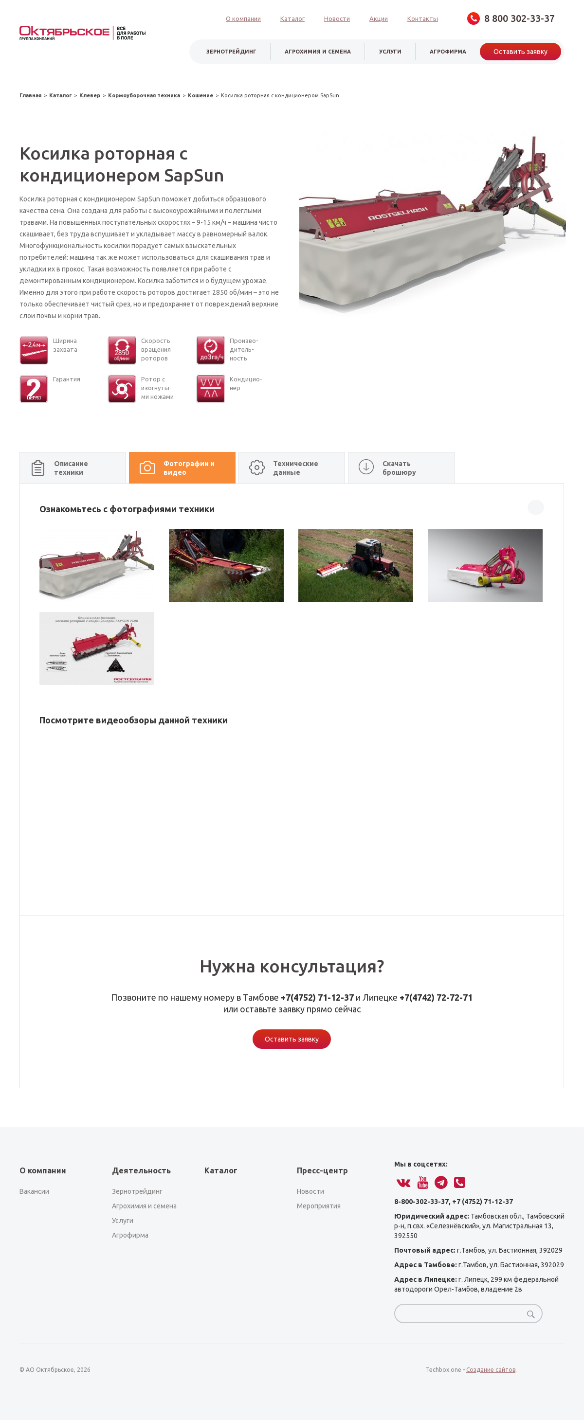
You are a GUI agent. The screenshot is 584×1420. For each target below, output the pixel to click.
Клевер (89, 95)
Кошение (200, 95)
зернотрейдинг (231, 51)
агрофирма (448, 51)
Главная (30, 95)
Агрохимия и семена (318, 51)
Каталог (60, 95)
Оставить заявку (520, 51)
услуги (390, 51)
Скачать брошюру (399, 468)
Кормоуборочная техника (144, 95)
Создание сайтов (490, 1369)
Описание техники (71, 468)
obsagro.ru (82, 33)
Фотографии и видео (189, 468)
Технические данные (295, 468)
